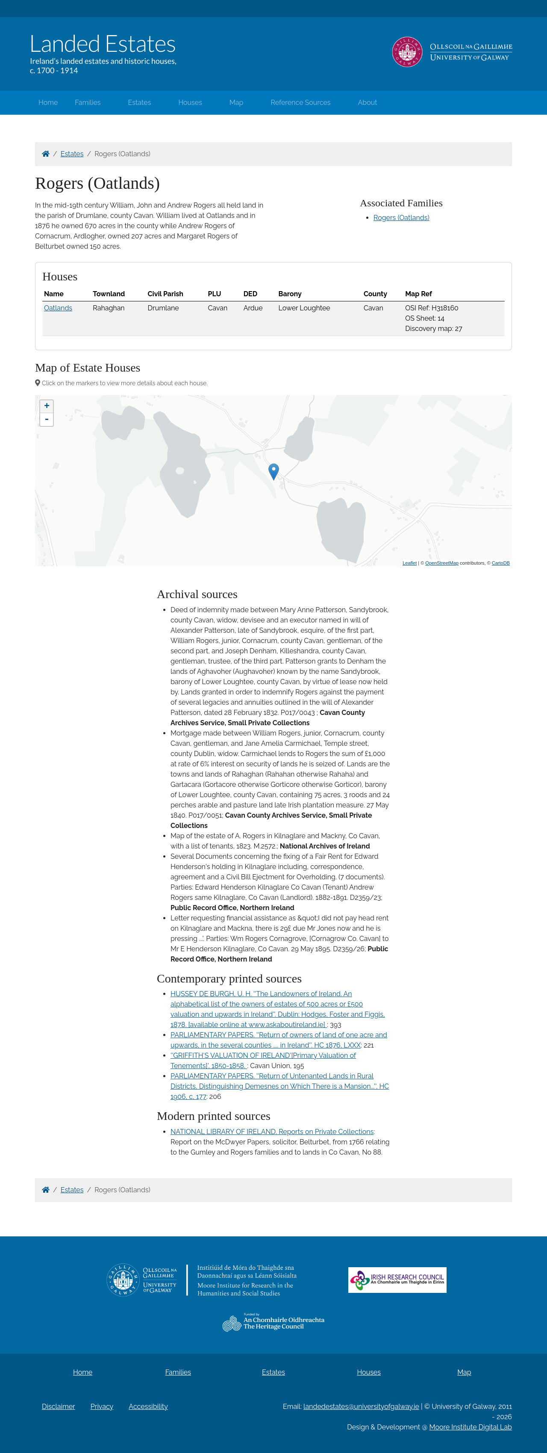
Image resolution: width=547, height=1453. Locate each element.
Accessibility (148, 1406)
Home (48, 102)
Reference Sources (300, 102)
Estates (139, 102)
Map (236, 102)
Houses (190, 102)
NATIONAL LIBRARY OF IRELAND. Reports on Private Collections (272, 1132)
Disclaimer (58, 1406)
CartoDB (501, 563)
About (367, 102)
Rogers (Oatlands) (401, 218)
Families (87, 102)
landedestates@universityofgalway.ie (361, 1406)
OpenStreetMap (442, 563)
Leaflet (410, 563)
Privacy (102, 1406)
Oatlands (58, 308)
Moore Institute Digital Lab (470, 1427)
